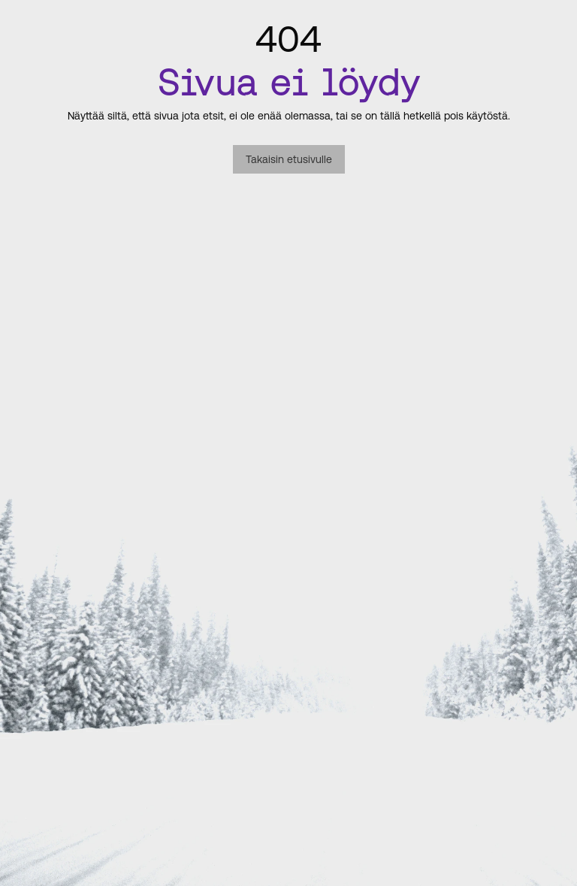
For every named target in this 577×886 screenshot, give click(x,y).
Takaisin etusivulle (289, 159)
